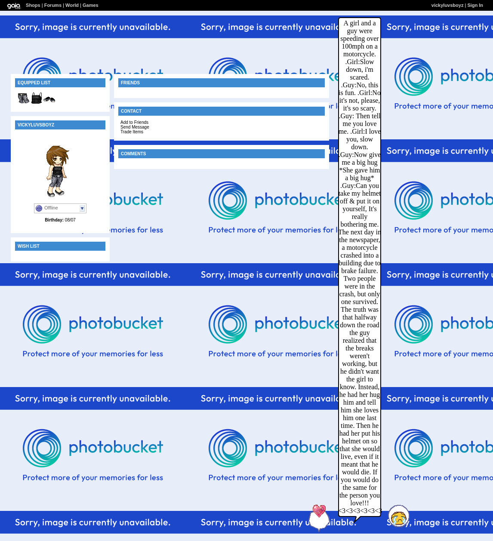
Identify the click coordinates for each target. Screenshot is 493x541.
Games (91, 5)
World (72, 5)
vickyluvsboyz (447, 5)
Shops (33, 5)
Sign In (475, 5)
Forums (53, 5)
